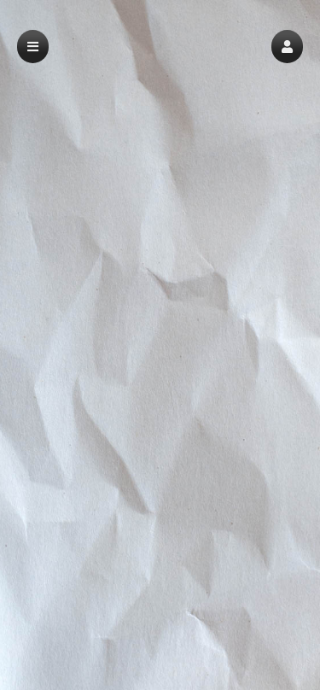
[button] (287, 46)
